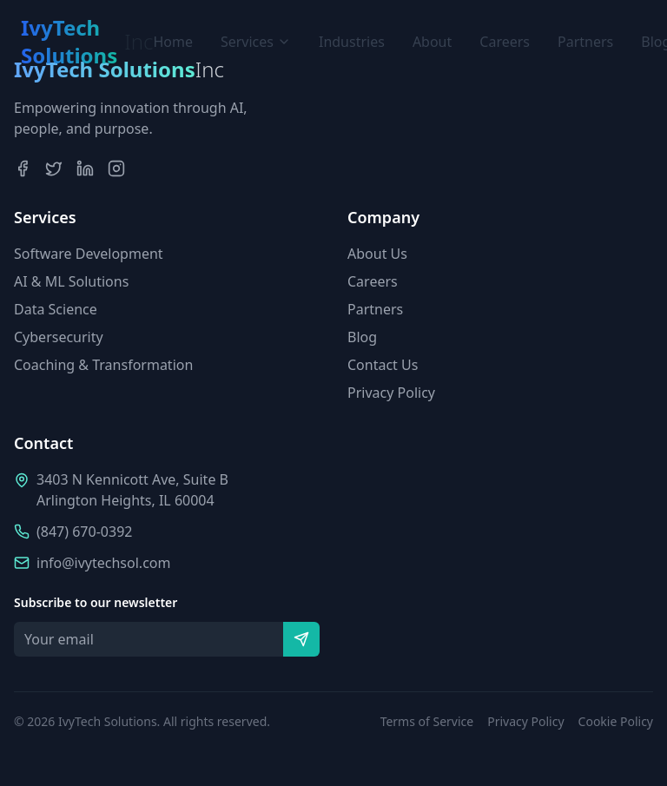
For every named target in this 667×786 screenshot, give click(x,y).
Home (173, 41)
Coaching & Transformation (103, 364)
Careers (504, 41)
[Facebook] (22, 168)
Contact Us (382, 364)
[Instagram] (116, 168)
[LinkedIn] (85, 168)
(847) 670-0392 (84, 531)
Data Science (55, 309)
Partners (585, 41)
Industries (352, 41)
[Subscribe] (301, 639)
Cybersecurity (58, 337)
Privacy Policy (391, 392)
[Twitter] (54, 168)
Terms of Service (427, 721)
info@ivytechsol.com (103, 562)
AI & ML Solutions (71, 281)
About (432, 41)
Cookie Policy (615, 721)
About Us (377, 253)
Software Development (88, 253)
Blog (362, 337)
